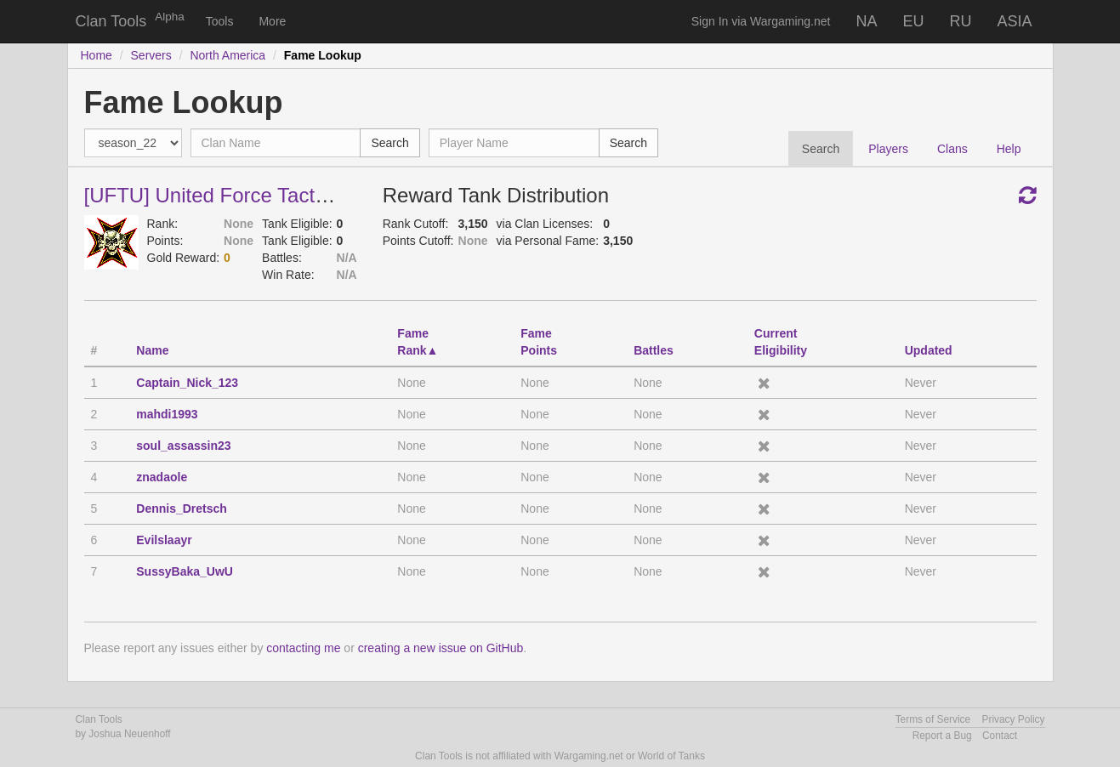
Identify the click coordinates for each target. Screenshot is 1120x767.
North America (227, 55)
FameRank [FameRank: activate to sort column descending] (413, 342)
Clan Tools (111, 21)
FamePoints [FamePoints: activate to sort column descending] (538, 342)
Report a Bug (942, 735)
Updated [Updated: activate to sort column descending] (928, 350)
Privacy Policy (1012, 719)
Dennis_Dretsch (181, 508)
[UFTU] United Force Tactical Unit (236, 195)
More (272, 21)
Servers (151, 55)
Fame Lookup (322, 55)
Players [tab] (888, 149)
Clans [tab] (952, 149)
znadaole (161, 477)
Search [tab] (820, 149)
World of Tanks (671, 756)
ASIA (1014, 21)
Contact (999, 735)
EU (913, 21)
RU (960, 21)
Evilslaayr (163, 540)
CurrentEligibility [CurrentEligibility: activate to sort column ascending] (780, 342)
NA (866, 21)
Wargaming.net (588, 756)
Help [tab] (1009, 149)
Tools (220, 21)
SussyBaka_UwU (184, 571)
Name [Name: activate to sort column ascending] (152, 350)
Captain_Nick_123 (187, 382)
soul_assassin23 (183, 445)
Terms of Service (933, 719)
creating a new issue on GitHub (441, 648)
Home (96, 55)
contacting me (303, 648)
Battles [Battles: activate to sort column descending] (654, 350)
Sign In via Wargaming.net (761, 21)
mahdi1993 (166, 414)
